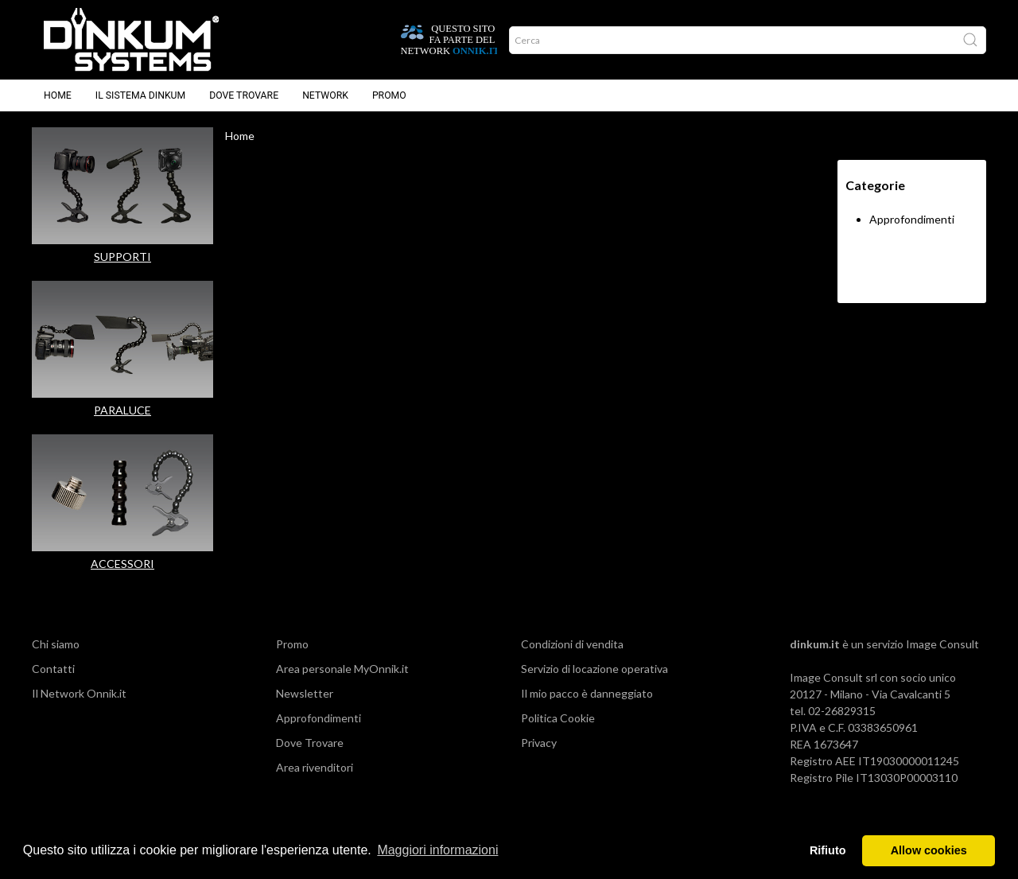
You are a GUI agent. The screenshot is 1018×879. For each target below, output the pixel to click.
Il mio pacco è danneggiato (587, 693)
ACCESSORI (122, 563)
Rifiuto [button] (828, 850)
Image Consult (942, 644)
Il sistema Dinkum (140, 95)
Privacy (539, 742)
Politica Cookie (558, 718)
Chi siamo (56, 644)
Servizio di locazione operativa (594, 668)
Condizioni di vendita (572, 644)
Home (58, 95)
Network (325, 95)
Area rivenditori (314, 767)
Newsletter (304, 693)
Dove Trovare (310, 742)
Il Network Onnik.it (79, 693)
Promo (389, 95)
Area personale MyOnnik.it (342, 668)
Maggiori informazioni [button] (437, 850)
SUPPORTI (122, 256)
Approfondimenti (911, 219)
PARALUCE (122, 410)
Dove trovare (243, 95)
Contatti (53, 668)
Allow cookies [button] (929, 850)
